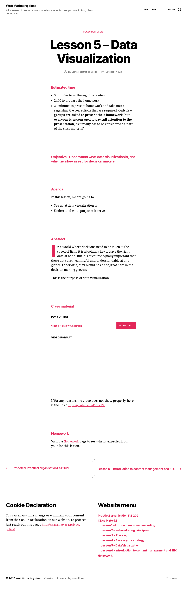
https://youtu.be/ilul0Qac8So (88, 406)
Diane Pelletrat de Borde (83, 72)
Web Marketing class (22, 6)
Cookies (51, 587)
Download (126, 326)
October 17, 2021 (114, 72)
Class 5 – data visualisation (68, 326)
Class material (93, 32)
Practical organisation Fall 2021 (120, 520)
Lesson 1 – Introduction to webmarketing (130, 530)
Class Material (108, 525)
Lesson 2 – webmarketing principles (127, 535)
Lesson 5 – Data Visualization (122, 550)
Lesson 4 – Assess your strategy (125, 545)
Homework (72, 442)
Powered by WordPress (73, 587)
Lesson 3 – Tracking (115, 540)
